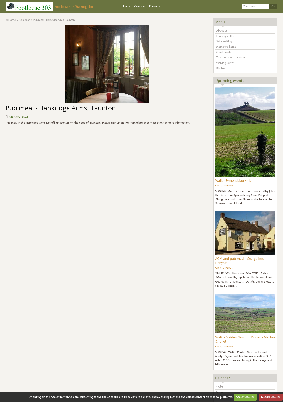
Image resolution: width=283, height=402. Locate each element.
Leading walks (225, 36)
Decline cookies (270, 397)
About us (221, 30)
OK (273, 6)
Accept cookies (245, 397)
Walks (219, 386)
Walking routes (225, 63)
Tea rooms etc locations (231, 57)
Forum (153, 6)
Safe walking (224, 41)
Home (127, 6)
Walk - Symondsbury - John (235, 180)
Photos (220, 68)
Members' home (226, 46)
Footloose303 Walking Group (75, 6)
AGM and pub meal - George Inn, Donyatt (239, 260)
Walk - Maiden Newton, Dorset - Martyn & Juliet (245, 339)
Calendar (139, 6)
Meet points (223, 52)
